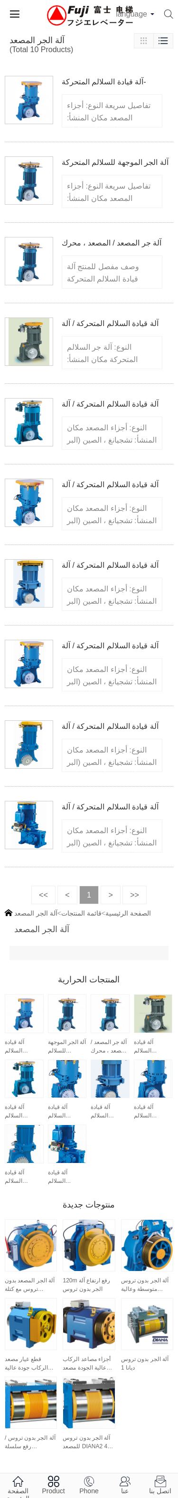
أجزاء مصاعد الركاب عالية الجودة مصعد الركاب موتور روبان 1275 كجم (87, 1364)
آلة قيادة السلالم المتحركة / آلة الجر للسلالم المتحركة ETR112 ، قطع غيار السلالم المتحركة (66, 1177)
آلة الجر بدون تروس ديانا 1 (145, 1363)
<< (43, 895)
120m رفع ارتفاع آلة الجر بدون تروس (86, 1284)
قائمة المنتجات (81, 913)
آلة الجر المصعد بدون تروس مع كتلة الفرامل (30, 1285)
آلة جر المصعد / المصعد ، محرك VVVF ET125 (109, 1047)
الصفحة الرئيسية (128, 913)
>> (134, 895)
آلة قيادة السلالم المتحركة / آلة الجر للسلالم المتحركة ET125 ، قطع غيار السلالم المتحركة (21, 1112)
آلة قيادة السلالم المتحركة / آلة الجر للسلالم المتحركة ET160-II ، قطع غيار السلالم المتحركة (152, 1112)
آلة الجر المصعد (35, 913)
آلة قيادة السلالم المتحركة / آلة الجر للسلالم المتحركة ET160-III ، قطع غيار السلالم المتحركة (21, 1177)
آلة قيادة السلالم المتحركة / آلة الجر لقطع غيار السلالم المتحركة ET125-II (66, 1112)
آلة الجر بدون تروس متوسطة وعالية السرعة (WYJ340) (145, 1285)
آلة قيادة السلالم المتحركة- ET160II (16, 1047)
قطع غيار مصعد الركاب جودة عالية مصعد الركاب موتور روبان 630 (28, 1364)
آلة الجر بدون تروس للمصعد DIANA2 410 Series (88, 1442)
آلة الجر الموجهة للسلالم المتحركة (115, 162)
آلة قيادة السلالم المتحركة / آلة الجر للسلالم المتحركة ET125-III (107, 1112)
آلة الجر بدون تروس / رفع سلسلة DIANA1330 (30, 1442)
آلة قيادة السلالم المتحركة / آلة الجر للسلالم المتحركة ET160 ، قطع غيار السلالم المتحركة (150, 1047)
